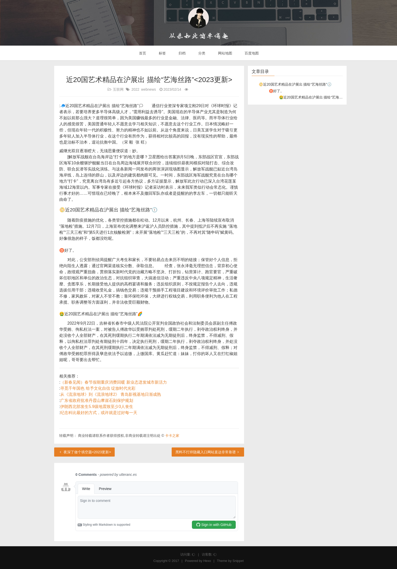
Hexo (207, 561)
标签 (162, 53)
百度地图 (251, 53)
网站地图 (224, 53)
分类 (201, 53)
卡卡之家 (172, 436)
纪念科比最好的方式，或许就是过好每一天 (98, 412)
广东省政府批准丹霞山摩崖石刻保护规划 (96, 400)
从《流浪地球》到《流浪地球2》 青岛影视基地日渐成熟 (110, 394)
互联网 (118, 89)
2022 (135, 89)
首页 (142, 53)
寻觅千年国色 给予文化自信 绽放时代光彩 (97, 388)
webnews (148, 89)
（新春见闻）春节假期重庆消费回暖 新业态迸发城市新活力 (113, 382)
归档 (181, 53)
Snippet (238, 561)
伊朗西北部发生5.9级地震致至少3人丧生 (96, 406)
